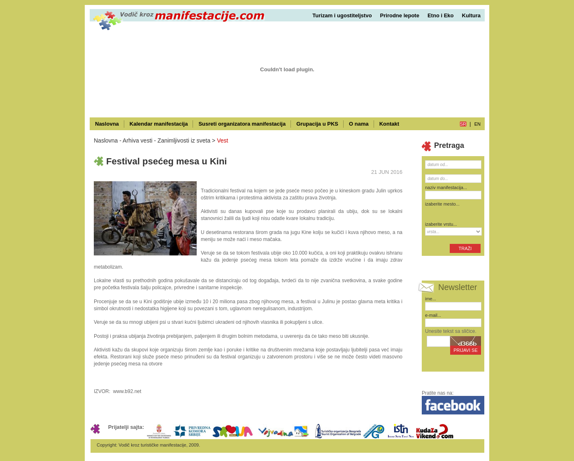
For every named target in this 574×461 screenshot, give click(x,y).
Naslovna (107, 124)
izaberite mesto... (442, 203)
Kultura (471, 15)
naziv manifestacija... (446, 187)
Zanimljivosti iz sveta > (186, 140)
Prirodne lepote (399, 15)
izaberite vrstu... (441, 224)
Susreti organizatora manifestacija (242, 124)
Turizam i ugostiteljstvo (342, 15)
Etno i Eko (441, 15)
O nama (359, 124)
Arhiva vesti (137, 140)
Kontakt (389, 124)
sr (463, 124)
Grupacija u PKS (317, 124)
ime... (430, 298)
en (477, 124)
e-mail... (433, 315)
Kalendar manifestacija (159, 124)
